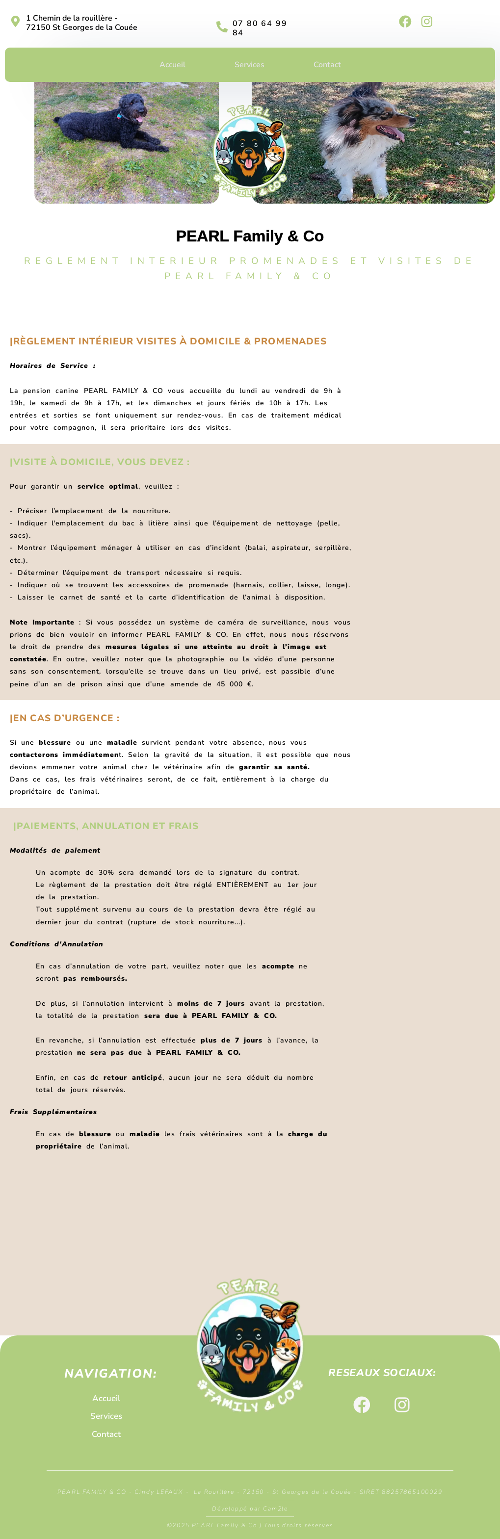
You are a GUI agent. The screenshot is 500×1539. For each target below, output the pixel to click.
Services (249, 64)
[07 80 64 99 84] (222, 26)
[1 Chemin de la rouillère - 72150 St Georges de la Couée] (15, 21)
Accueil (172, 64)
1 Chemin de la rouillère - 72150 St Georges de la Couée (81, 23)
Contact (327, 64)
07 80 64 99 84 (260, 28)
